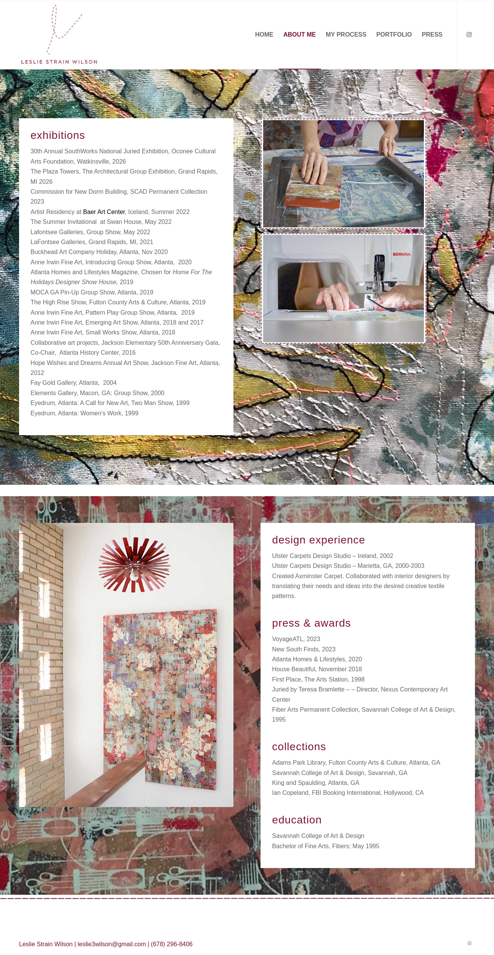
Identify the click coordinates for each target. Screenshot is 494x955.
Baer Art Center (104, 212)
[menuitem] (264, 34)
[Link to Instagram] (469, 34)
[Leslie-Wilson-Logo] (59, 34)
